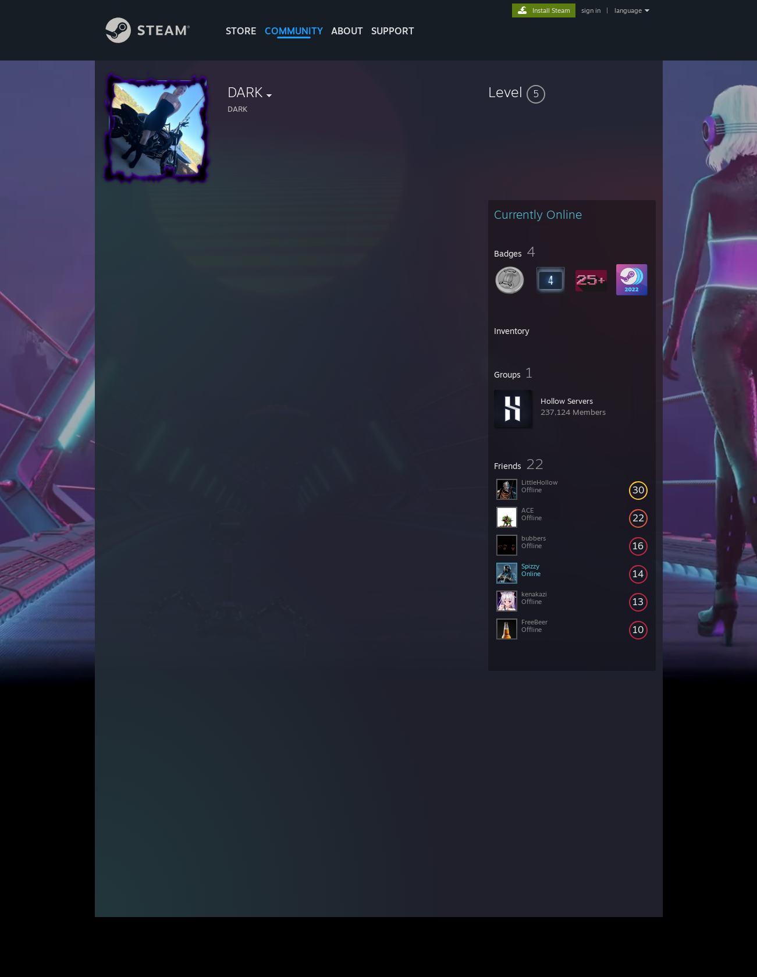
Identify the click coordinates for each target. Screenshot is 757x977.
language (628, 10)
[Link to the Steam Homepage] (156, 40)
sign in (590, 10)
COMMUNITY (294, 31)
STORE (241, 31)
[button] (572, 92)
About (347, 31)
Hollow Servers (567, 401)
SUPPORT (392, 31)
